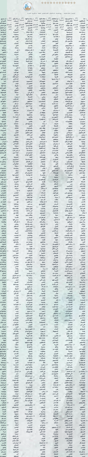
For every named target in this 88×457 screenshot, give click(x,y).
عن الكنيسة (27, 13)
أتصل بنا (22, 13)
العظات (32, 13)
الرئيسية (66, 13)
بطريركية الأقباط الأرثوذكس (61, 6)
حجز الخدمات (52, 13)
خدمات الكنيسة (60, 13)
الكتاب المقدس (38, 13)
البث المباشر (45, 13)
